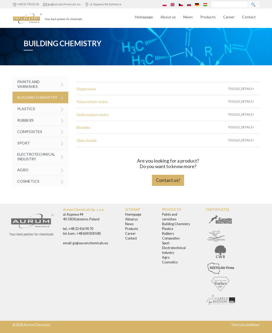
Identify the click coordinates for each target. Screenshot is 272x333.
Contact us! (168, 180)
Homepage (144, 17)
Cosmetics (40, 181)
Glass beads (86, 140)
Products (208, 17)
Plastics (40, 108)
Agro (40, 169)
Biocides (83, 127)
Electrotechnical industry (40, 156)
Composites (40, 131)
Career (229, 17)
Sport (40, 143)
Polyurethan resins (92, 101)
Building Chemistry (40, 97)
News (188, 17)
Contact (249, 17)
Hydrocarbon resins (92, 114)
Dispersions (86, 89)
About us (168, 17)
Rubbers (40, 120)
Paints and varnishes (40, 83)
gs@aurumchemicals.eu (64, 4)
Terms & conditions (245, 325)
